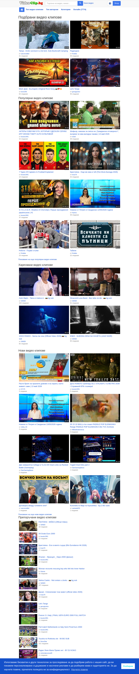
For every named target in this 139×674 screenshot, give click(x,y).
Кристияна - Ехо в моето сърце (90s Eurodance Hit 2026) (63, 545)
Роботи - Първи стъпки (29, 250)
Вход (117, 3)
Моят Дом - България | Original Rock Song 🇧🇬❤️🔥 (40, 89)
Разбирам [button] (128, 666)
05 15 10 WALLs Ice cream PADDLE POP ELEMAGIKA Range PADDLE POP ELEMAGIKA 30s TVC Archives (93, 425)
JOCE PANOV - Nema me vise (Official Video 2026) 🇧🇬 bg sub (43, 337)
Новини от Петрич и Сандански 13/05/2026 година (40, 424)
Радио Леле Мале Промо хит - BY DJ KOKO (57, 650)
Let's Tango (75, 89)
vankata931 (76, 508)
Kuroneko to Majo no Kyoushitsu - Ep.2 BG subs (90, 506)
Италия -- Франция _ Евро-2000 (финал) (56, 557)
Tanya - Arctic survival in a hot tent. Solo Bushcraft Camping (43, 51)
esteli (74, 136)
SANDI (23, 301)
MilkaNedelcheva (78, 430)
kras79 (74, 174)
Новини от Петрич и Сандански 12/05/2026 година (91, 210)
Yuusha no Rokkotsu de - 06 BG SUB (54, 639)
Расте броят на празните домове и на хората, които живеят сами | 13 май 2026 (41, 385)
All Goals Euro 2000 (47, 534)
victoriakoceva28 (46, 653)
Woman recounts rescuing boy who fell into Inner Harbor (62, 569)
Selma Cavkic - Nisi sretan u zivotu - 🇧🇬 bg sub (58, 580)
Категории (65, 9)
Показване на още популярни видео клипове (37, 259)
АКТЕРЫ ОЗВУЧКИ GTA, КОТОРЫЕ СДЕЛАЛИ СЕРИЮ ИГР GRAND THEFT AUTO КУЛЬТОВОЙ (43, 132)
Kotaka (74, 54)
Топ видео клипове (34, 9)
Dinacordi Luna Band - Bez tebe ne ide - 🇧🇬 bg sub (91, 298)
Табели (73, 250)
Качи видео (88, 3)
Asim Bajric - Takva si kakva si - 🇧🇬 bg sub (36, 298)
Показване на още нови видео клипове (35, 514)
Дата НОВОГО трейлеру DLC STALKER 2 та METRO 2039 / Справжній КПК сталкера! (95, 385)
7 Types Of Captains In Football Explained (36, 172)
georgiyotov (76, 92)
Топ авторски (52, 9)
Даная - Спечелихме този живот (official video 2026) (60, 592)
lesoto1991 (25, 136)
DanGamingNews (27, 470)
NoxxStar (43, 641)
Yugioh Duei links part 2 (80, 465)
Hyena (74, 212)
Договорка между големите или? (33, 506)
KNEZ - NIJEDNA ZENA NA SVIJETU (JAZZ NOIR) (91, 336)
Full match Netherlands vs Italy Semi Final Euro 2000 (60, 627)
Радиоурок (74, 51)
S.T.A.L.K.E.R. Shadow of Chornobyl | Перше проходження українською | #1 (43, 211)
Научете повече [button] (79, 669)
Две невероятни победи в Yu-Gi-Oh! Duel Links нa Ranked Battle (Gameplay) (43, 466)
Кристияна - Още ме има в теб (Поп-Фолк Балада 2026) (94, 172)
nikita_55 (24, 427)
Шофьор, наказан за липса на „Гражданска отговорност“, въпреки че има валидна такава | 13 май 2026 (94, 132)
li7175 (23, 389)
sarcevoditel (25, 54)
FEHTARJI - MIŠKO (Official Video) (53, 522)
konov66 (24, 92)
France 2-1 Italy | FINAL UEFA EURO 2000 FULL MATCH (62, 615)
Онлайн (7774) (79, 9)
